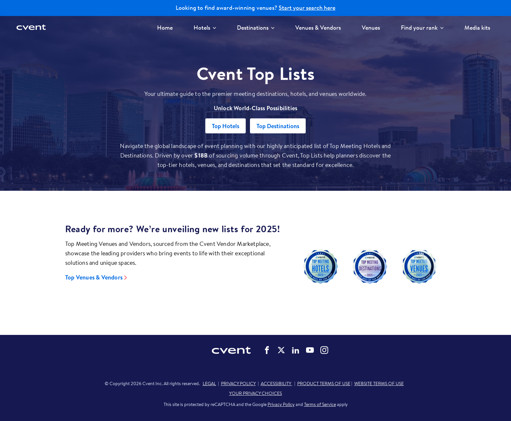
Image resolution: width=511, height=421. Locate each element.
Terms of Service (320, 404)
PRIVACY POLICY (238, 383)
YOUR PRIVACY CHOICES (255, 393)
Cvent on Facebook (267, 350)
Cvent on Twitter (281, 350)
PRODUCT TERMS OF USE (323, 383)
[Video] (370, 266)
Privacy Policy (281, 404)
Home (165, 27)
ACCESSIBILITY (276, 383)
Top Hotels (225, 126)
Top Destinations (277, 126)
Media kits (477, 27)
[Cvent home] (32, 27)
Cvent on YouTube (310, 350)
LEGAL (209, 383)
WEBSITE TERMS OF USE (379, 383)
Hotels (205, 27)
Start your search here (307, 8)
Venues (371, 27)
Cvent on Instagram (324, 350)
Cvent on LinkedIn (295, 350)
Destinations (255, 27)
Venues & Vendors (318, 27)
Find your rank (422, 27)
